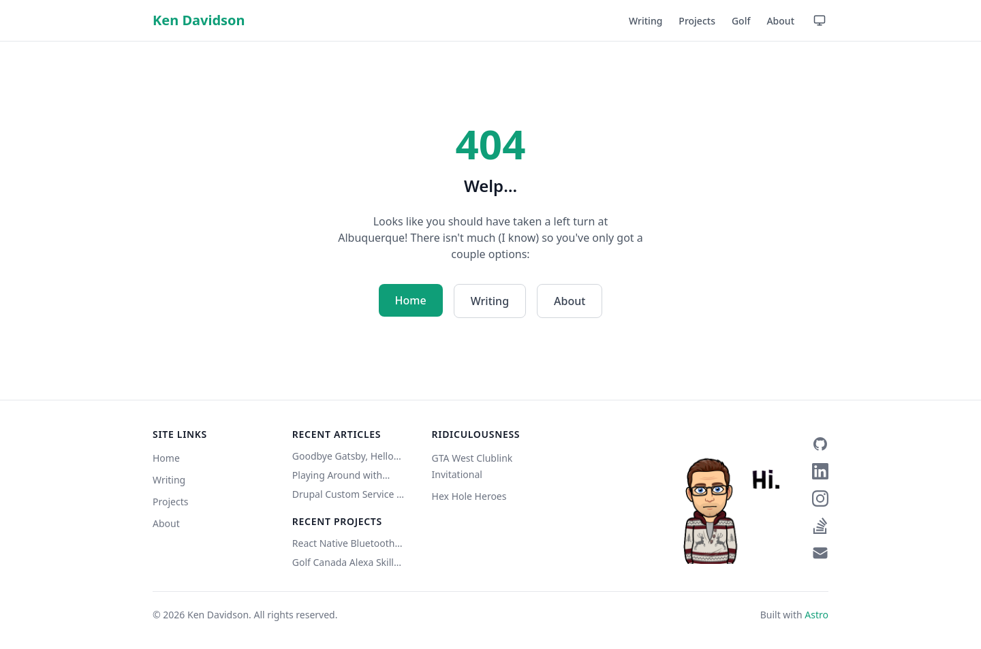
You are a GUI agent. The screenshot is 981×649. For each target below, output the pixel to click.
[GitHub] (820, 444)
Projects (697, 20)
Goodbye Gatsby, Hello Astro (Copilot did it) (343, 456)
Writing (645, 20)
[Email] (820, 553)
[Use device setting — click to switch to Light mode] (819, 20)
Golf (741, 20)
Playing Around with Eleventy (337, 475)
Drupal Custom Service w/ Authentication (349, 494)
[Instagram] (820, 498)
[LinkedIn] (820, 471)
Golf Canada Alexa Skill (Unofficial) (343, 562)
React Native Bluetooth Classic (343, 543)
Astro (816, 614)
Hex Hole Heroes (469, 496)
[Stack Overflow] (820, 526)
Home (410, 300)
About (780, 20)
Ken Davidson (199, 20)
